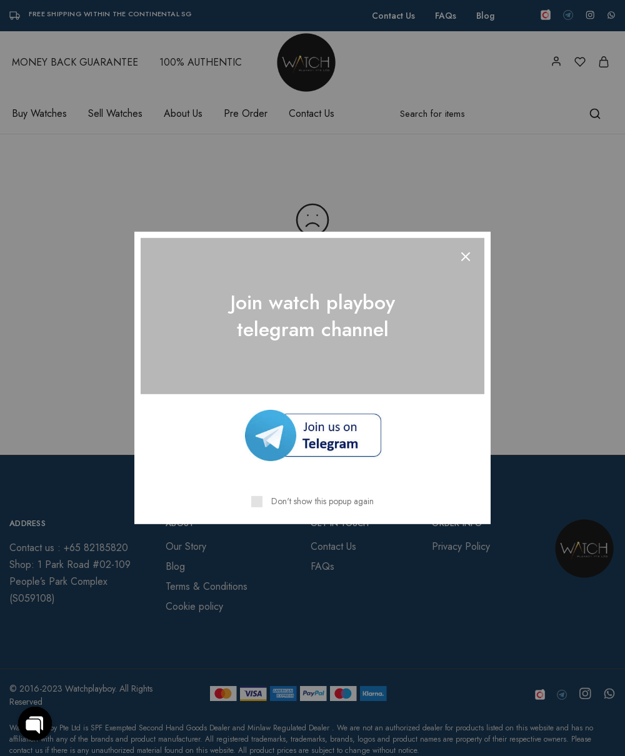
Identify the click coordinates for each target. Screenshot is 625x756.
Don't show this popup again (322, 501)
